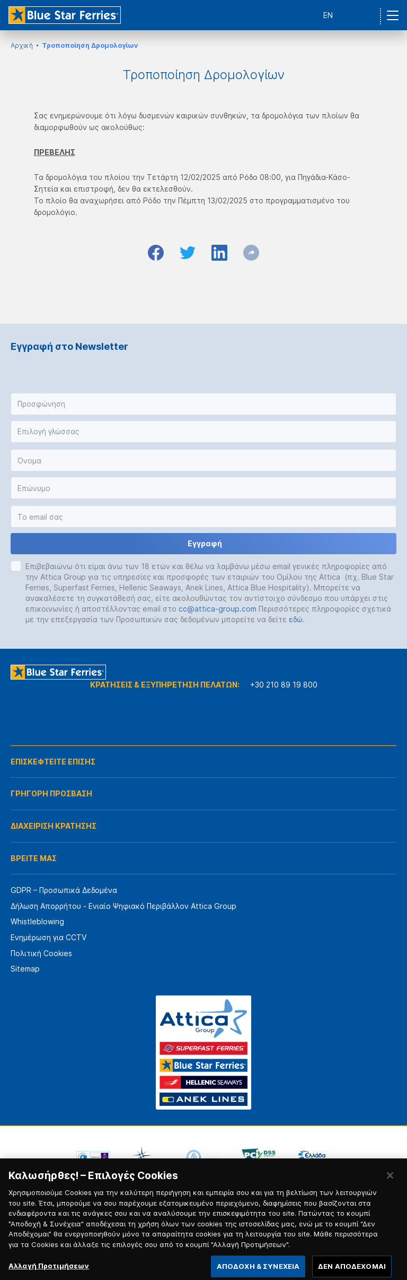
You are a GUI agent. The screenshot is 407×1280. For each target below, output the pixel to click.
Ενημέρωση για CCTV (48, 937)
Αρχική (22, 45)
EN (328, 15)
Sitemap (25, 968)
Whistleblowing (37, 921)
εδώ (296, 619)
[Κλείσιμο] (390, 1182)
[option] (93, 1157)
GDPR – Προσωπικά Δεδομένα (64, 890)
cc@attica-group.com (217, 608)
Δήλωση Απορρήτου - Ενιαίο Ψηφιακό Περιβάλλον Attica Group (123, 905)
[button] (203, 404)
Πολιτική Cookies (41, 953)
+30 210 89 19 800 (283, 684)
